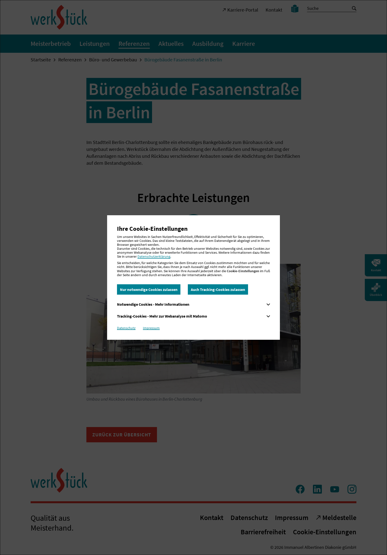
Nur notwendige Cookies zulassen (148, 289)
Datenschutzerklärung (153, 256)
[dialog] (193, 277)
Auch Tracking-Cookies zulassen (218, 289)
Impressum (151, 328)
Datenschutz (126, 328)
